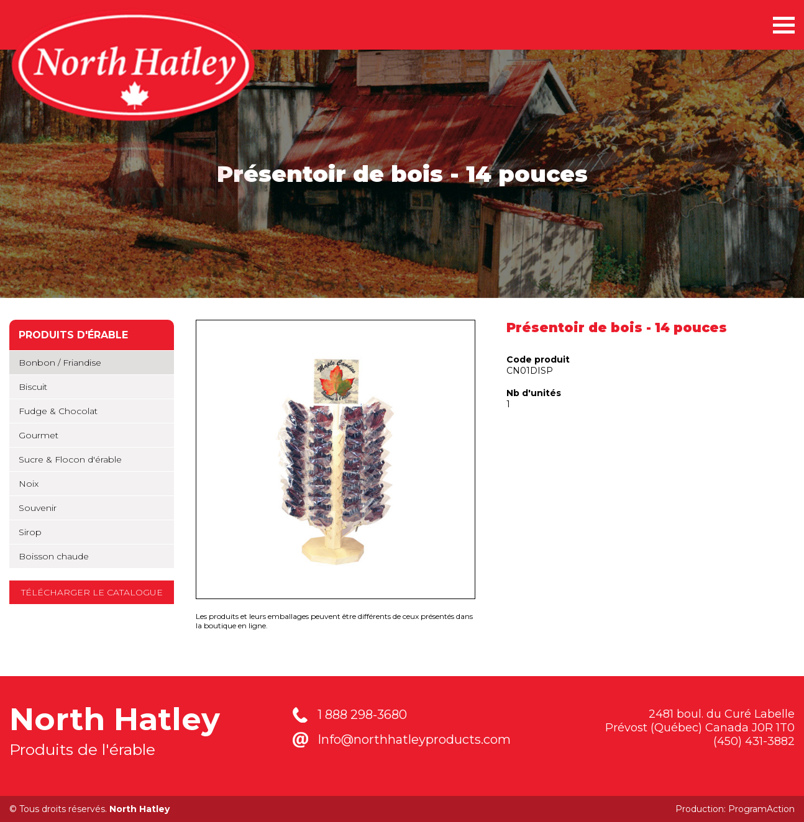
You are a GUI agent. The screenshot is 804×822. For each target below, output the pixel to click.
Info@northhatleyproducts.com (414, 739)
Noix (29, 483)
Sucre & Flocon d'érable (70, 459)
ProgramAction (761, 809)
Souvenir (38, 507)
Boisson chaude (54, 556)
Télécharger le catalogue (92, 592)
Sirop (30, 532)
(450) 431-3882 (754, 741)
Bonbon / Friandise (60, 362)
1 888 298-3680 (362, 714)
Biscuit (33, 386)
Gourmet (38, 435)
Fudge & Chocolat (58, 411)
